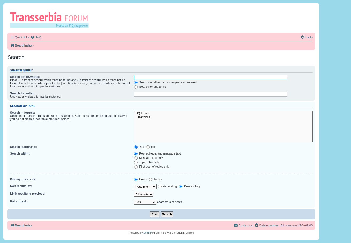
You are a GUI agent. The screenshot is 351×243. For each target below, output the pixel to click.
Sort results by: (21, 185)
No (150, 146)
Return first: (18, 201)
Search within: (20, 153)
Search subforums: (23, 146)
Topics (155, 179)
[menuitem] (35, 37)
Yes (139, 146)
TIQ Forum (223, 113)
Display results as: (23, 179)
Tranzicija (223, 117)
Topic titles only (146, 162)
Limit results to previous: (27, 193)
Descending (189, 186)
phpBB (147, 232)
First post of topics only (151, 166)
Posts (140, 179)
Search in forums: (22, 112)
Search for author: (23, 93)
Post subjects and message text (157, 153)
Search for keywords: (25, 76)
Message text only (148, 157)
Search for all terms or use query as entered (165, 82)
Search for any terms (150, 86)
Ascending (167, 186)
